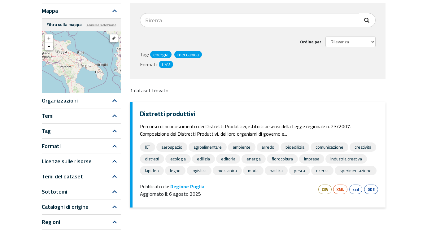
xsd (356, 189)
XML (340, 189)
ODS (371, 189)
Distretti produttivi (167, 113)
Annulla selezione (101, 25)
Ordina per (310, 41)
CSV (325, 189)
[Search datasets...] (249, 20)
